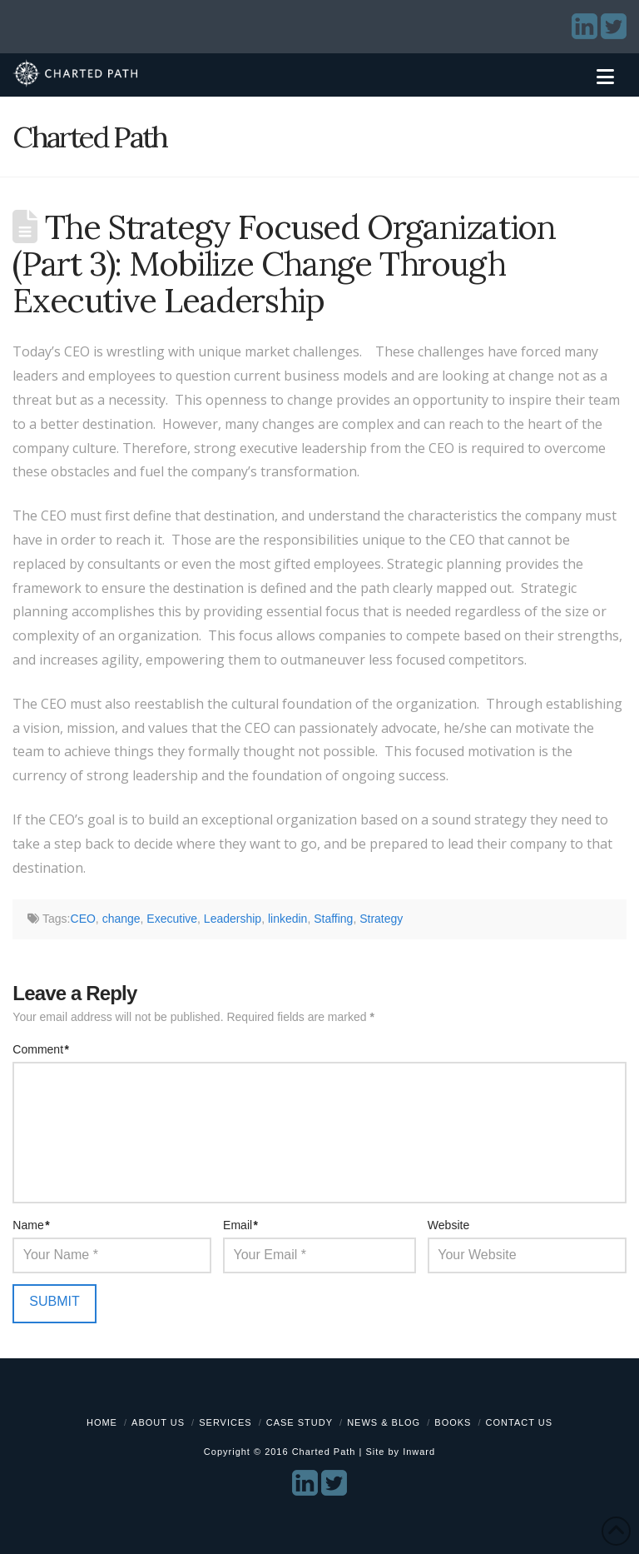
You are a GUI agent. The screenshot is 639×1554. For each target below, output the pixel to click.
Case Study (299, 1422)
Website (448, 1225)
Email (240, 1225)
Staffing (333, 918)
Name (30, 1225)
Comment (40, 1049)
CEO (83, 918)
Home (102, 1422)
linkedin (287, 918)
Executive (171, 918)
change (121, 918)
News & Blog (383, 1422)
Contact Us (519, 1422)
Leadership (232, 918)
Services (225, 1422)
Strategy (381, 918)
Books (452, 1422)
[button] (605, 77)
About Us (158, 1422)
